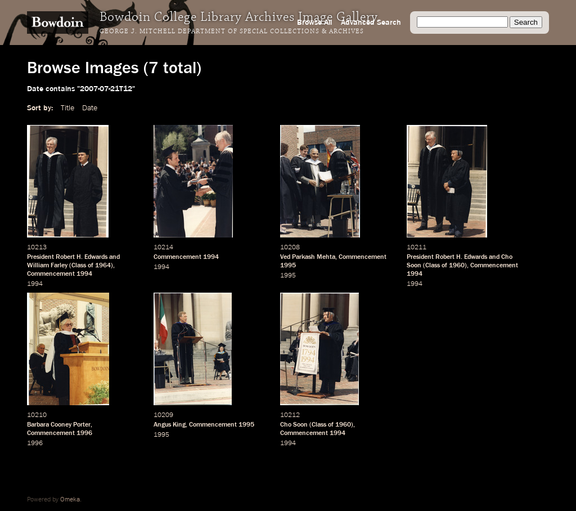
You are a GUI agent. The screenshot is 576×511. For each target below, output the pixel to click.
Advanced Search (371, 22)
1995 (288, 265)
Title (67, 108)
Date (89, 108)
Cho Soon (294, 425)
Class (78, 265)
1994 (84, 274)
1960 (457, 265)
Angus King (170, 425)
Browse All (314, 22)
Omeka (70, 499)
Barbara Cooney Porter (59, 425)
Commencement (51, 274)
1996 (84, 433)
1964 (103, 265)
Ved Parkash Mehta (307, 257)
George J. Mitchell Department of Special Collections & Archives (232, 31)
